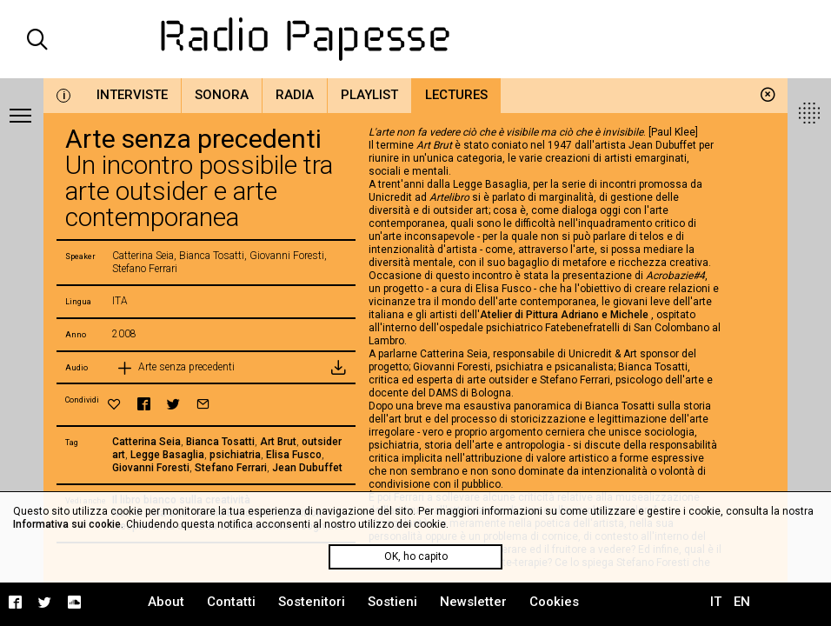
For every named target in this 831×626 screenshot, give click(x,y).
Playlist (369, 95)
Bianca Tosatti (220, 442)
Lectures (456, 95)
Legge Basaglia (167, 455)
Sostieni (392, 601)
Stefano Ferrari (231, 468)
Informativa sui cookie (67, 524)
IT (715, 601)
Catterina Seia (146, 442)
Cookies (554, 601)
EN (742, 601)
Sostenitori (311, 601)
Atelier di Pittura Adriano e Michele (565, 315)
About (166, 601)
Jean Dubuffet (307, 468)
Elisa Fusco (294, 455)
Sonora (222, 95)
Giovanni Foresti (150, 468)
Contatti (231, 601)
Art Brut (278, 442)
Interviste (132, 95)
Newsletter (473, 601)
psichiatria (235, 455)
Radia (295, 95)
